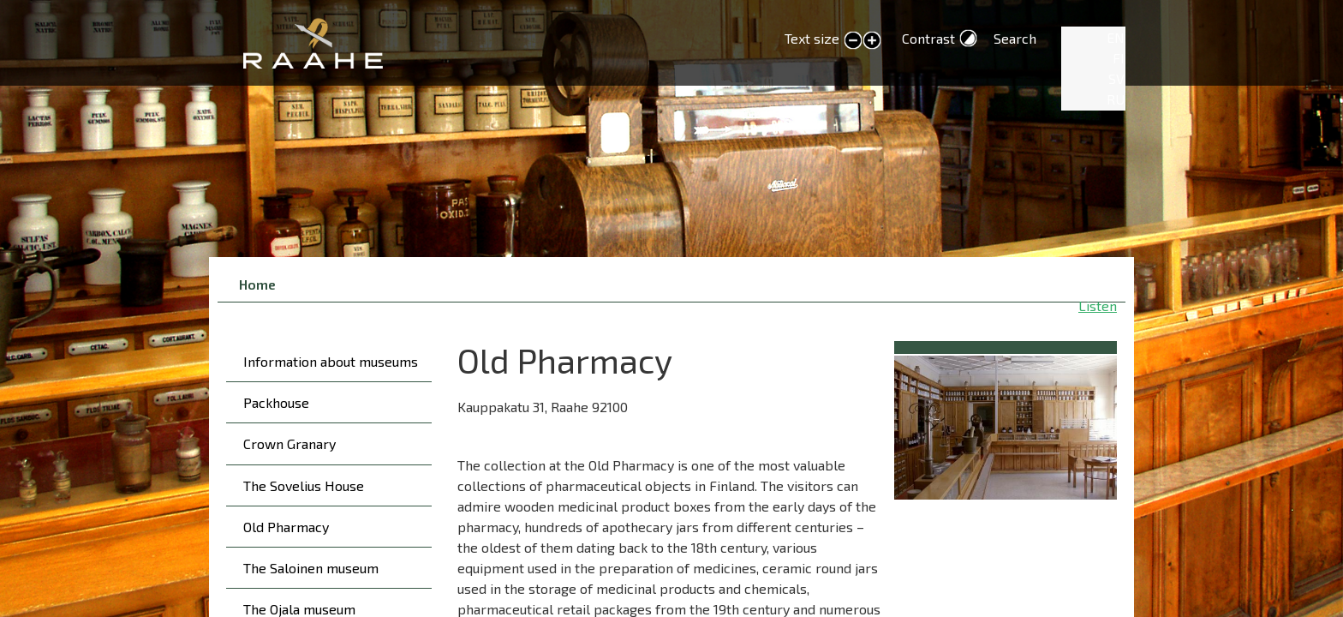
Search (1015, 38)
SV (1116, 78)
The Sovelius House (303, 485)
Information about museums (330, 361)
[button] (1005, 424)
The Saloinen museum (311, 568)
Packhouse (276, 402)
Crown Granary (289, 443)
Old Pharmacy (286, 526)
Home (257, 284)
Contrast (928, 38)
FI (1119, 58)
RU (1116, 99)
